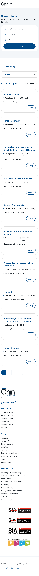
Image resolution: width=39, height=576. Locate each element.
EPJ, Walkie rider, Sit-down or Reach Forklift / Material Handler (19, 148)
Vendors (4, 450)
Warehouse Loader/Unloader (17, 179)
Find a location (8, 403)
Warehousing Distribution (10, 500)
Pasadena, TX (9, 98)
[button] (11, 4)
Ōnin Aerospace (7, 425)
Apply (30, 108)
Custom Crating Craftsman (16, 205)
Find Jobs (19, 46)
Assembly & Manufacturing (11, 473)
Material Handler (11, 94)
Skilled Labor (5, 497)
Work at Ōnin (6, 459)
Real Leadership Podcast (10, 453)
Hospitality (5, 485)
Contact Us (5, 441)
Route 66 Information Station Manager (17, 233)
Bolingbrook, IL (9, 155)
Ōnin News (5, 447)
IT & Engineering (7, 488)
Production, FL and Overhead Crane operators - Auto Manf (17, 320)
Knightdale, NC (9, 351)
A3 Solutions (5, 428)
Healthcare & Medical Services (12, 482)
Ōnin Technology (7, 419)
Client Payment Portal (9, 456)
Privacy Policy (6, 462)
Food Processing (7, 479)
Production (8, 292)
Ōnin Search (5, 422)
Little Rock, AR (9, 209)
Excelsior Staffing (7, 415)
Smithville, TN (9, 296)
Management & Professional (11, 491)
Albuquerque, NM (9, 239)
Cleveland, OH (9, 269)
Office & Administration (9, 494)
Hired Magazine (7, 444)
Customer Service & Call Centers (13, 476)
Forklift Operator (11, 121)
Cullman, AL (8, 325)
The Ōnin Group (7, 412)
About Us (4, 438)
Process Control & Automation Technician (18, 264)
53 (20, 373)
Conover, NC (8, 182)
